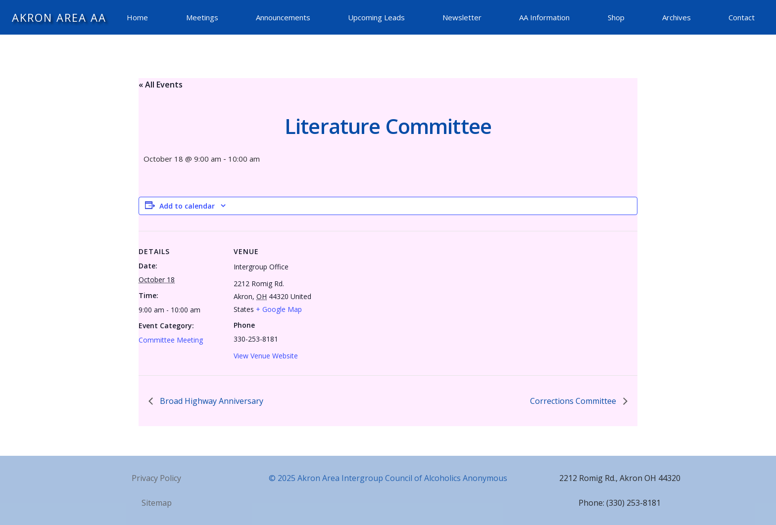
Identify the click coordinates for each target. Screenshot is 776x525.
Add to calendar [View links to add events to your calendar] (187, 206)
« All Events (161, 84)
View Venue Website (266, 355)
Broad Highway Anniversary (210, 400)
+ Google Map (279, 309)
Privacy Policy (156, 478)
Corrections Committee (574, 400)
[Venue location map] (381, 299)
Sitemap (157, 502)
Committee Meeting (171, 340)
